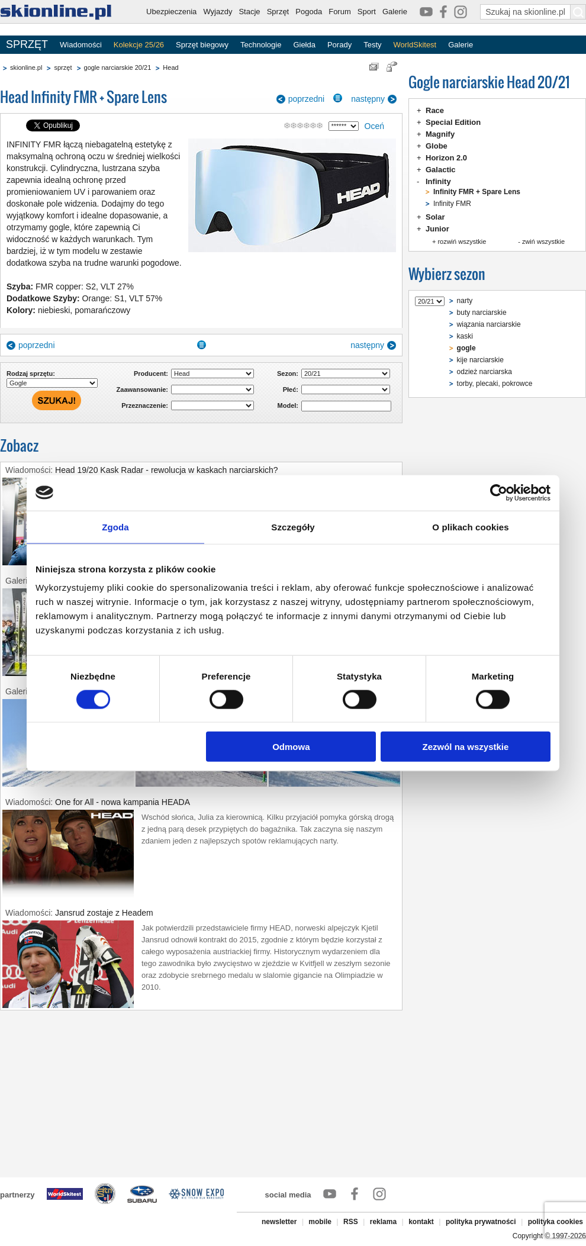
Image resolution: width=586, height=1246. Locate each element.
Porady (339, 44)
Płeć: (290, 389)
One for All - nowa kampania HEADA (122, 802)
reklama (383, 1222)
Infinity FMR (452, 203)
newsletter (279, 1222)
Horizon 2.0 (446, 157)
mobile (319, 1222)
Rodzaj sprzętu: (31, 373)
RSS (350, 1222)
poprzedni (306, 99)
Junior (437, 228)
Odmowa (291, 747)
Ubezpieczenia (171, 11)
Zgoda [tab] (115, 526)
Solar (435, 217)
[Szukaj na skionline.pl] (578, 12)
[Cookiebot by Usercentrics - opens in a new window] (498, 492)
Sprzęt (278, 11)
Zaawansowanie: (142, 389)
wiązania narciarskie (489, 324)
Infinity (438, 181)
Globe (436, 145)
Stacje (249, 11)
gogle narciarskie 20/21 (118, 67)
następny (368, 99)
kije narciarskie (480, 360)
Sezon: (287, 373)
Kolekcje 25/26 (139, 44)
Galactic (441, 169)
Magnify (440, 134)
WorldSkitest (415, 44)
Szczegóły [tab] (292, 526)
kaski (465, 336)
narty (465, 301)
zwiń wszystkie (543, 241)
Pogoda (308, 11)
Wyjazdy (217, 11)
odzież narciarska (484, 372)
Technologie (260, 44)
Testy (372, 44)
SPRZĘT (27, 44)
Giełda (304, 44)
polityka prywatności (481, 1222)
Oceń (374, 126)
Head (170, 67)
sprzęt (63, 67)
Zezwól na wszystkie (466, 747)
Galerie (394, 11)
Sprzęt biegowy (202, 44)
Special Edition (453, 122)
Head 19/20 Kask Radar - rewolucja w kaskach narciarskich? (166, 470)
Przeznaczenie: (144, 405)
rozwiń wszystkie (461, 241)
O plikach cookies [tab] (470, 526)
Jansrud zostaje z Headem (104, 912)
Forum (340, 11)
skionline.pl (26, 67)
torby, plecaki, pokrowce (495, 383)
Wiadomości (81, 44)
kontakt (421, 1222)
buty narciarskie (482, 312)
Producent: (151, 373)
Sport (367, 11)
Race (435, 110)
